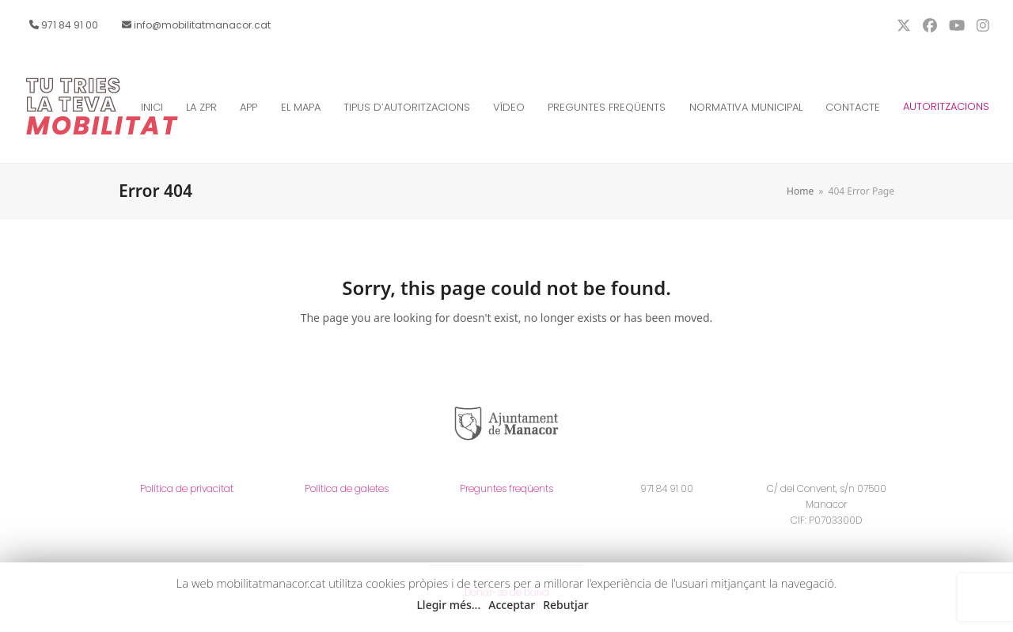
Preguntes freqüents (506, 488)
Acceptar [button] (511, 605)
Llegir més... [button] (448, 605)
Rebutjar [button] (565, 604)
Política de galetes (347, 488)
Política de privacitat (186, 488)
